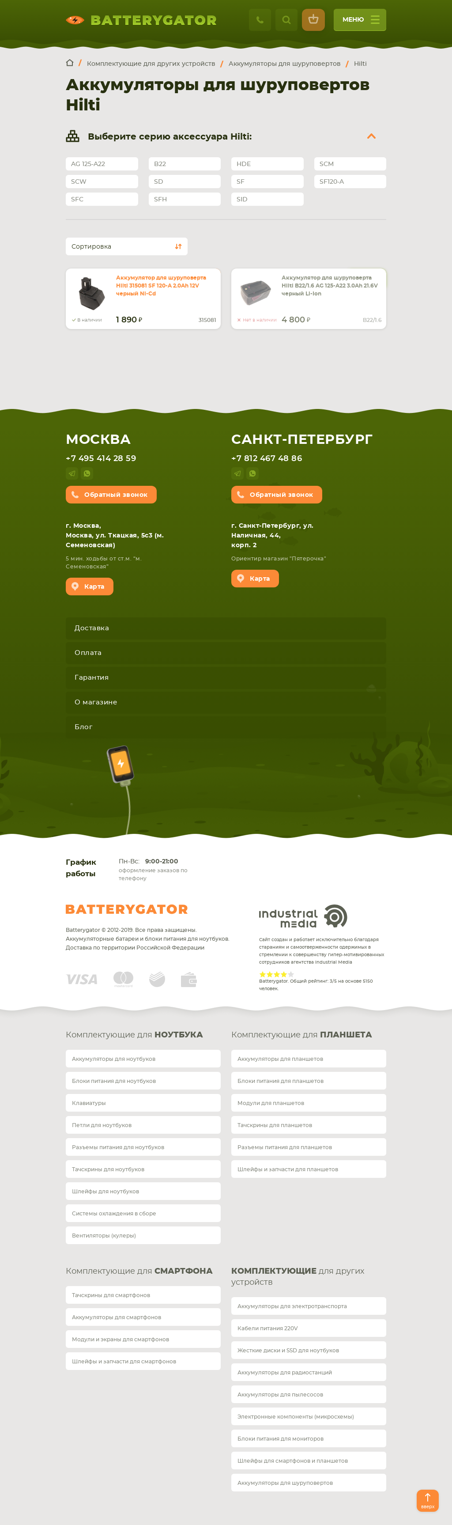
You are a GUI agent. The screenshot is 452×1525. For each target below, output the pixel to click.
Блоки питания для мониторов (280, 1439)
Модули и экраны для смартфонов (120, 1339)
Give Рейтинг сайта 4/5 (283, 974)
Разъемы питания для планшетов (284, 1147)
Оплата (88, 653)
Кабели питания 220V (267, 1328)
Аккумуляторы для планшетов (280, 1059)
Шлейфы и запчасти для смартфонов (124, 1361)
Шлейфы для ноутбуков (105, 1191)
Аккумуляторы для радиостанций (284, 1372)
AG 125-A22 (88, 164)
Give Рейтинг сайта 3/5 (276, 974)
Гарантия (92, 677)
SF (241, 182)
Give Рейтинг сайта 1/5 (262, 974)
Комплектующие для (134, 1035)
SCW (79, 182)
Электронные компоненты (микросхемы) (295, 1416)
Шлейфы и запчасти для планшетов (287, 1169)
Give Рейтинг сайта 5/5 (290, 974)
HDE (244, 164)
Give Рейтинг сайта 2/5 (269, 974)
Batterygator (127, 909)
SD (158, 182)
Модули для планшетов (270, 1103)
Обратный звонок (116, 495)
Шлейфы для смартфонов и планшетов (292, 1461)
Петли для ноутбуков (102, 1125)
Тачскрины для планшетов (274, 1125)
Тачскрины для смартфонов (111, 1295)
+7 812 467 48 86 (266, 459)
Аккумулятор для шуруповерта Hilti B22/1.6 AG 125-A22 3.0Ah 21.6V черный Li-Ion (330, 285)
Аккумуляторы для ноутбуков (113, 1059)
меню (361, 22)
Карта (94, 587)
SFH (160, 200)
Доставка (92, 628)
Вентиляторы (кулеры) (104, 1235)
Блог (83, 727)
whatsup (87, 473)
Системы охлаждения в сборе (114, 1213)
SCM (327, 164)
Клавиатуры (89, 1103)
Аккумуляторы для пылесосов (280, 1394)
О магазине (96, 702)
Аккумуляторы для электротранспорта (292, 1306)
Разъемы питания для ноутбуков (118, 1147)
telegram (72, 473)
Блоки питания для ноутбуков (114, 1081)
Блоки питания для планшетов (280, 1081)
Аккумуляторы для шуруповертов (285, 1483)
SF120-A (332, 182)
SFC (77, 200)
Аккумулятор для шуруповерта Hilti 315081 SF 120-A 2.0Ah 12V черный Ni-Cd (161, 285)
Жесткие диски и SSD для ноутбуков (288, 1350)
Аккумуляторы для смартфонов (116, 1317)
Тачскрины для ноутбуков (108, 1169)
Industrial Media (303, 915)
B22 (160, 164)
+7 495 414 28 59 (101, 459)
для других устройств (297, 1277)
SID (242, 200)
